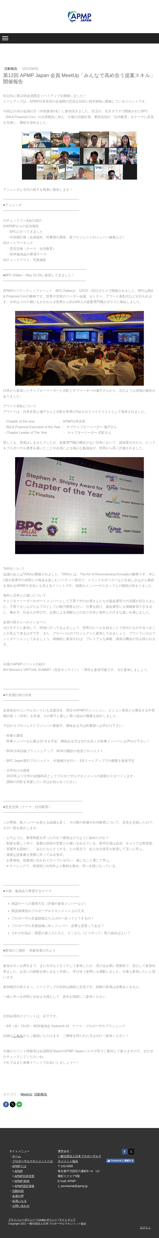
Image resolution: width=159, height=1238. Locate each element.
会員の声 (18, 1196)
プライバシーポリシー (21, 1219)
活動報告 (11, 68)
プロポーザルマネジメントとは (32, 1161)
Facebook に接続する (120, 1160)
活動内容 (18, 1191)
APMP (18, 1171)
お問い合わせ (21, 1206)
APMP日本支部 (24, 1176)
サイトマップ (67, 1219)
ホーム (16, 1156)
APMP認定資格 (24, 1186)
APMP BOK (22, 1181)
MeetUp (26, 1094)
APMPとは (19, 1166)
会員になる (19, 1201)
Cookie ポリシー (47, 1219)
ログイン (145, 1227)
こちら (18, 1036)
